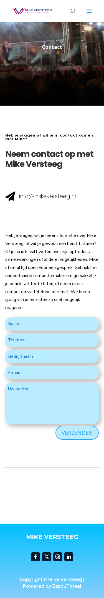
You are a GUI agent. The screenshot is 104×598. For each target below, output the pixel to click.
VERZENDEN (77, 432)
